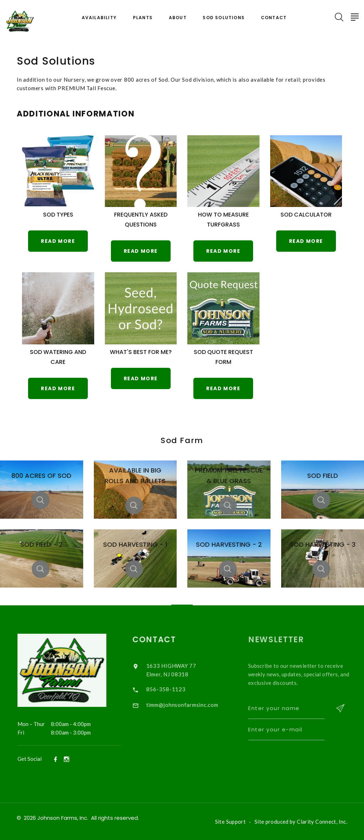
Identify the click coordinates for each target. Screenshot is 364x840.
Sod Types (58, 215)
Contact (274, 17)
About (178, 17)
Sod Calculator (306, 215)
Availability (99, 17)
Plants (142, 17)
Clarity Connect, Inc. (322, 821)
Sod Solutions (224, 17)
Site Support (230, 821)
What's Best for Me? (141, 352)
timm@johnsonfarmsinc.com (189, 705)
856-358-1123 (172, 689)
